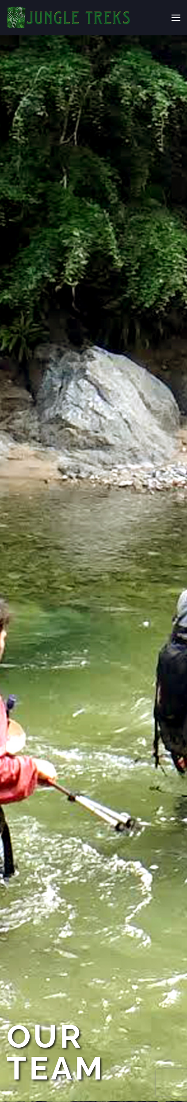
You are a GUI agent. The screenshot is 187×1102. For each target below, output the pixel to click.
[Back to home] (69, 17)
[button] (176, 17)
